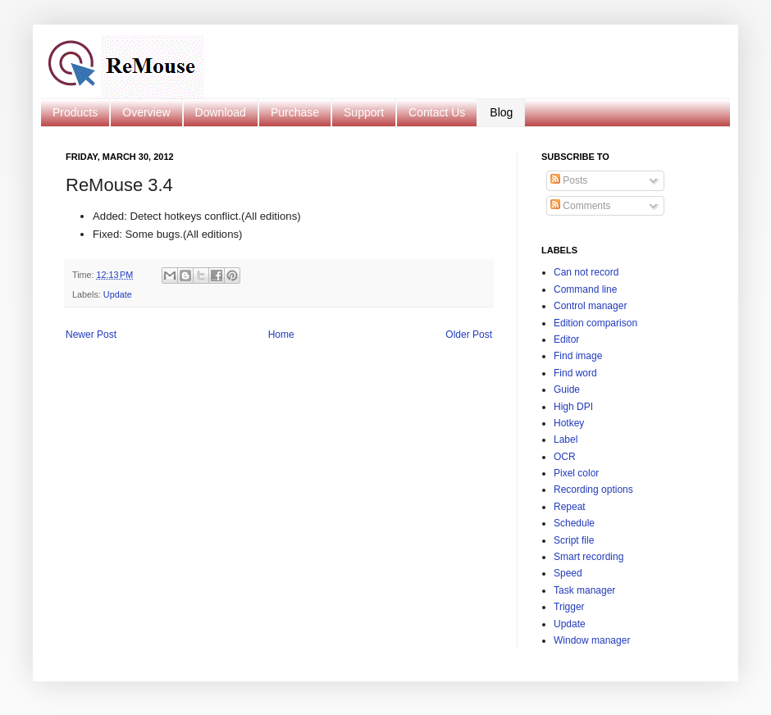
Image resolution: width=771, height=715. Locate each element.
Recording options (593, 489)
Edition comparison (595, 323)
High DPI (573, 406)
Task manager (584, 590)
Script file (574, 540)
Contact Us (436, 112)
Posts (568, 180)
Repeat (570, 506)
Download (220, 112)
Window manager (592, 640)
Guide (567, 389)
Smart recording (588, 556)
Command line (585, 289)
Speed (568, 573)
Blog (501, 112)
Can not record (586, 272)
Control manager (590, 306)
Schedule (574, 523)
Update (117, 294)
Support (364, 112)
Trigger (569, 607)
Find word (575, 373)
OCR (565, 456)
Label (565, 439)
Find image (578, 356)
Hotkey (569, 423)
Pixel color (576, 473)
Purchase (295, 112)
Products (75, 112)
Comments (580, 206)
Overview (146, 112)
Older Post (468, 334)
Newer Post (91, 334)
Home (281, 334)
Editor (566, 339)
